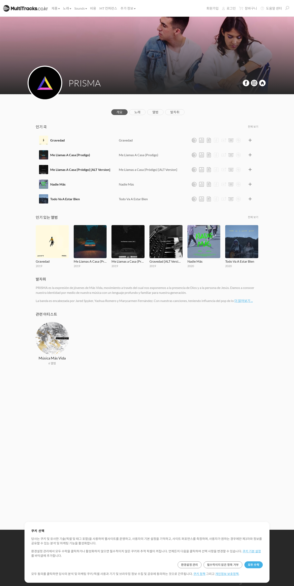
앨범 (155, 112)
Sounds (80, 8)
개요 (119, 112)
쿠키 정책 (199, 574)
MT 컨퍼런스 (108, 8)
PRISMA (84, 82)
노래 (67, 8)
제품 (55, 8)
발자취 (174, 112)
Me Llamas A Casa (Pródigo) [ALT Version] (80, 169)
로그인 (229, 8)
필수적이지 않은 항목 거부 (223, 564)
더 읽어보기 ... (243, 301)
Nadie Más (58, 184)
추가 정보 (127, 8)
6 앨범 (52, 363)
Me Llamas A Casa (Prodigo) (70, 155)
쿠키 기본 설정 (252, 551)
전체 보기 (253, 126)
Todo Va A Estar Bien (65, 199)
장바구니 (248, 8)
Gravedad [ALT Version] (166, 261)
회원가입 (212, 8)
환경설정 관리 (189, 564)
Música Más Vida (52, 358)
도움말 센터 (271, 8)
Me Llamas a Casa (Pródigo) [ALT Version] (148, 169)
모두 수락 (253, 564)
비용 (93, 8)
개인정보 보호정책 (227, 574)
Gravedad (57, 140)
